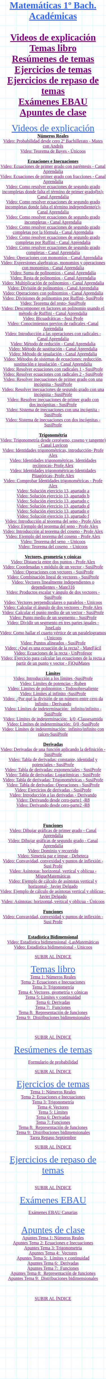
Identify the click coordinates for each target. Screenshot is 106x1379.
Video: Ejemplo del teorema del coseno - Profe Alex (53, 536)
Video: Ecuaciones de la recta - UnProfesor (53, 653)
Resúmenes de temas (53, 59)
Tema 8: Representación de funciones (53, 1012)
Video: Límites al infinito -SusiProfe (53, 693)
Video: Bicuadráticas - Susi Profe (53, 318)
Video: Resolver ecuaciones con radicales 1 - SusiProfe (53, 369)
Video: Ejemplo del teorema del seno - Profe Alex (53, 526)
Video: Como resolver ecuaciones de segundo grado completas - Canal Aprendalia (53, 250)
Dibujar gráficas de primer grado (52, 830)
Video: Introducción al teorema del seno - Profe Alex (53, 521)
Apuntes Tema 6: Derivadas (53, 1263)
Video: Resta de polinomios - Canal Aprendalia (53, 277)
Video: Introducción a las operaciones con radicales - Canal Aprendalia (53, 336)
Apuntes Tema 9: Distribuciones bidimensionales (53, 1278)
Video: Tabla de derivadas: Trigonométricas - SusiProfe (53, 779)
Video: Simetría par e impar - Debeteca (53, 855)
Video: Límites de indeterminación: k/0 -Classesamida (53, 719)
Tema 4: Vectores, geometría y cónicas (53, 992)
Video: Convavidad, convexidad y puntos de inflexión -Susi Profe (53, 863)
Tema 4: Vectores (53, 1107)
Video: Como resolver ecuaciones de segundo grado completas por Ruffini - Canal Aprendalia (53, 240)
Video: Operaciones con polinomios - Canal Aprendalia (53, 293)
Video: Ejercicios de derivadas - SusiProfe (53, 790)
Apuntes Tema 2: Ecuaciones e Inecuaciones (53, 1242)
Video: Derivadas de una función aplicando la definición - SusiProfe (53, 752)
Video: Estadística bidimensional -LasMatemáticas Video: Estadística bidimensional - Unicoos (53, 944)
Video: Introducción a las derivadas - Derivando (53, 795)
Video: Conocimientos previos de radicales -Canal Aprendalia (53, 326)
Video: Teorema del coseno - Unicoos (53, 546)
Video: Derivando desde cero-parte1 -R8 (53, 800)
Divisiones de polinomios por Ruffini (49, 298)
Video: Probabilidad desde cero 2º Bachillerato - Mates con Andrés (53, 143)
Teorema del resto (49, 303)
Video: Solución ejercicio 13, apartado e (53, 511)
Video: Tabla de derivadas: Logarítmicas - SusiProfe (53, 774)
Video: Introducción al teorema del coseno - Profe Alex (53, 531)
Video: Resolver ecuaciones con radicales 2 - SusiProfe (53, 374)
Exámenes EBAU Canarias (53, 1212)
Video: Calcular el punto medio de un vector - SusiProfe (53, 612)
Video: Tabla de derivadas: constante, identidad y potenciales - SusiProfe (52, 762)
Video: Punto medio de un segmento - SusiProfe (53, 617)
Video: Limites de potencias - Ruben (53, 683)
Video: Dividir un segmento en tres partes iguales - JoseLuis (53, 625)
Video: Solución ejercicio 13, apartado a (53, 490)
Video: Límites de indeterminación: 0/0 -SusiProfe (53, 724)
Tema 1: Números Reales (53, 977)
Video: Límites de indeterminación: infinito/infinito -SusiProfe (53, 711)
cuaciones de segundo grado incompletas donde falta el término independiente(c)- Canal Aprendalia (53, 206)
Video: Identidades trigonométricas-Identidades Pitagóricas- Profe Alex (53, 473)
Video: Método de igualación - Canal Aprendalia (53, 354)
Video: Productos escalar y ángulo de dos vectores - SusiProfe (53, 595)
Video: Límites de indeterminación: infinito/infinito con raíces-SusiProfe (53, 732)
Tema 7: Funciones (53, 1007)
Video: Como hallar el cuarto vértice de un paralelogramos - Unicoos (53, 635)
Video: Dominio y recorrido (53, 850)
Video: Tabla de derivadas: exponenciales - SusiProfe (53, 769)
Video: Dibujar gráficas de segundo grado (46, 840)
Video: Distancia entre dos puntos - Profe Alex (53, 561)
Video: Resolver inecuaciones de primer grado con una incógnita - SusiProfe (52, 382)
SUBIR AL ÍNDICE (53, 956)
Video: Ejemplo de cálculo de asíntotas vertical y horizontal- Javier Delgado (53, 884)
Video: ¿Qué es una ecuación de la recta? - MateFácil (53, 648)
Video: (12, 201)
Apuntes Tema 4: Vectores (53, 1253)
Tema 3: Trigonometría (53, 987)
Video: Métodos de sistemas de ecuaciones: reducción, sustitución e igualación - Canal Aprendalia (53, 361)
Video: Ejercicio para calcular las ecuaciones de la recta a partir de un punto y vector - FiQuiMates (53, 661)
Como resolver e (34, 201)
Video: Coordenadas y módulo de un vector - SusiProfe (53, 566)
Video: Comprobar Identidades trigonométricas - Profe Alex (53, 483)
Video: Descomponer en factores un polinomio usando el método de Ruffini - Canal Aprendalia (53, 311)
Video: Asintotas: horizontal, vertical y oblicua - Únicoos (53, 901)
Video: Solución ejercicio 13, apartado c (53, 501)
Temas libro (53, 48)
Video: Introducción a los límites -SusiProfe (53, 678)
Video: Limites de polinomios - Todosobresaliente (53, 688)
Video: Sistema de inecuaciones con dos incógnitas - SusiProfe (53, 422)
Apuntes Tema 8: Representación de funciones (53, 1273)
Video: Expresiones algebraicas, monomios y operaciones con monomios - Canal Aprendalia (53, 265)
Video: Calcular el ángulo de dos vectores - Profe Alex (53, 607)
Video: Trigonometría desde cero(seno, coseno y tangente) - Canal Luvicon (53, 443)
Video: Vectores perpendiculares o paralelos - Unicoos (53, 602)
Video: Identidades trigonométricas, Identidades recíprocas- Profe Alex (53, 463)
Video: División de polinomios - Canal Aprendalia (53, 288)
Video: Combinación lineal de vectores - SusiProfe (53, 577)
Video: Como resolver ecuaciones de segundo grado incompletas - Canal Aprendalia (53, 219)
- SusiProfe (93, 298)
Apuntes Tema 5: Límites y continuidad (53, 1258)
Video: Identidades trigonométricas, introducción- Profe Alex (53, 453)
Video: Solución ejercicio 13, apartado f (53, 516)
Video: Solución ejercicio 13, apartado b (53, 495)
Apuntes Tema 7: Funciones (53, 1268)
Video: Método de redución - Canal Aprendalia (52, 343)
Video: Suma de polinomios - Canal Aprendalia (53, 272)
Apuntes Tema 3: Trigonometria (53, 1247)
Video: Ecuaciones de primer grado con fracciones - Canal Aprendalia (53, 179)
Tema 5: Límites (53, 1112)
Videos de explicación (53, 37)
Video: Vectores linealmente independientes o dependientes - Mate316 (53, 585)
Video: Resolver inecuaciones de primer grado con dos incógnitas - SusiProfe (53, 402)
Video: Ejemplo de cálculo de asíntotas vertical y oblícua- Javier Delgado (53, 894)
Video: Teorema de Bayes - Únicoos (53, 151)
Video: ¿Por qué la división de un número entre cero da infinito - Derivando (53, 701)
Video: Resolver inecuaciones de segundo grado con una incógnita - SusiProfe (53, 392)
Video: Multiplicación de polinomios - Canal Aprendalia (53, 283)
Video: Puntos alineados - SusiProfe (52, 642)
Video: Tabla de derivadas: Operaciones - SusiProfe (53, 784)
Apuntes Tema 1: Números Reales (53, 1237)
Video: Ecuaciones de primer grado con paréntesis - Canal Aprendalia (53, 169)
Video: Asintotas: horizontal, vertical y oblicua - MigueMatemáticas (53, 873)
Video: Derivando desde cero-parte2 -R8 (53, 805)
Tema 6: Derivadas (53, 1002)
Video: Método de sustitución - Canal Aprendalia (53, 348)
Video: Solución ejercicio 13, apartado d (53, 506)
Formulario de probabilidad (53, 1062)
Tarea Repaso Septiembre (53, 1137)
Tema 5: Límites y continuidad (53, 997)
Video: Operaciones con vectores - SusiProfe (53, 572)
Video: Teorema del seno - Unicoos (53, 541)
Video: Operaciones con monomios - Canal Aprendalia (52, 257)
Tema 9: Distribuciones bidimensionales (53, 1017)
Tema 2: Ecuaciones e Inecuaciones (53, 982)
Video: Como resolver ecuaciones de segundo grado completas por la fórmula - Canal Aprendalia (53, 230)
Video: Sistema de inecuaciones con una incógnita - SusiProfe (52, 412)
